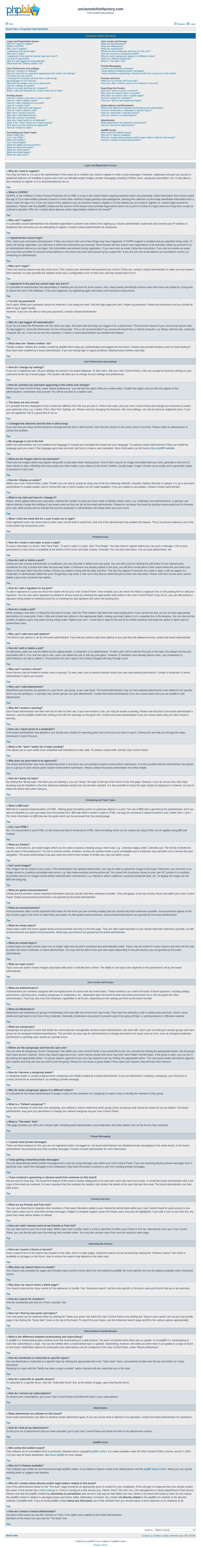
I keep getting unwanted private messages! (122, 71)
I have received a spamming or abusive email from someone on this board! (138, 73)
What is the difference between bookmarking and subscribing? (132, 108)
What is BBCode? (16, 135)
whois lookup (47, 1490)
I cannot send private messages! (117, 68)
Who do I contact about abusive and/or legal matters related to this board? (138, 137)
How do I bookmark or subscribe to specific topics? (126, 110)
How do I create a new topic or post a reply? (29, 98)
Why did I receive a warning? (21, 117)
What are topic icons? (18, 154)
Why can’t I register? (17, 48)
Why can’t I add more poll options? (24, 108)
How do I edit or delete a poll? (22, 110)
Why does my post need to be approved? (27, 125)
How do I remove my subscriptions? (119, 115)
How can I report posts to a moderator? (26, 120)
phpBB (160, 448)
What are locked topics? (19, 152)
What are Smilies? (16, 140)
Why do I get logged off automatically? (26, 61)
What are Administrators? (114, 44)
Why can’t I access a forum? (21, 113)
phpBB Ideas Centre (155, 1469)
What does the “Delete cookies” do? (25, 63)
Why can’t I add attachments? (22, 115)
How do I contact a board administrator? (121, 140)
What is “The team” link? (113, 61)
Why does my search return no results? (120, 93)
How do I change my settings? (22, 71)
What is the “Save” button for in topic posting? (30, 122)
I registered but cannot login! (21, 51)
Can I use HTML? (15, 137)
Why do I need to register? (20, 44)
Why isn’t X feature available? (116, 135)
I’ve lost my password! (18, 58)
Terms (104, 1545)
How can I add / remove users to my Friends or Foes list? (129, 83)
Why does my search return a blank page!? (122, 95)
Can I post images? (16, 142)
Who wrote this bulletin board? (116, 132)
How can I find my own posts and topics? (121, 100)
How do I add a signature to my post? (25, 103)
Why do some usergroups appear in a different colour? (128, 56)
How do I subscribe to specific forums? (120, 113)
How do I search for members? (116, 98)
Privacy (97, 1545)
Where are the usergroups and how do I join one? (126, 51)
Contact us (147, 1535)
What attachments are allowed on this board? (124, 122)
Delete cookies (161, 1535)
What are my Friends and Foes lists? (119, 81)
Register (180, 24)
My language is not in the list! (21, 81)
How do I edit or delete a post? (22, 100)
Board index (12, 1535)
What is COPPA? (15, 46)
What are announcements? (20, 147)
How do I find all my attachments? (118, 125)
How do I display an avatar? (21, 85)
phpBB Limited (98, 1451)
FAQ (9, 24)
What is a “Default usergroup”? (116, 58)
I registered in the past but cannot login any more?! (32, 56)
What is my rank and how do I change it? (27, 88)
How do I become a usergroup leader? (120, 53)
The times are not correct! (19, 76)
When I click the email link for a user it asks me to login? (35, 90)
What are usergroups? (112, 48)
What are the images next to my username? (29, 83)
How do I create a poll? (18, 105)
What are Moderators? (112, 46)
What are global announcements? (24, 145)
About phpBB (57, 1455)
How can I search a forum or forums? (119, 90)
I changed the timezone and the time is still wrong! (32, 78)
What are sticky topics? (18, 150)
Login (191, 24)
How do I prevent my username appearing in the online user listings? (41, 73)
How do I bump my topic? (19, 127)
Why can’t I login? (16, 53)
